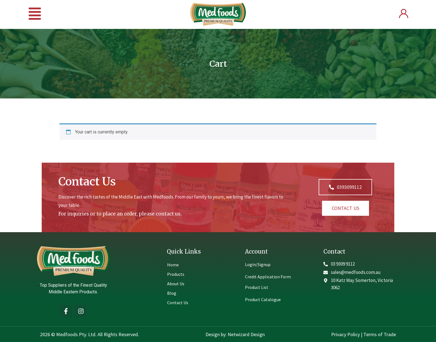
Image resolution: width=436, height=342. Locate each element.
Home (173, 264)
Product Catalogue (263, 299)
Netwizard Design (246, 334)
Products (175, 274)
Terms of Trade (379, 334)
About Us (175, 283)
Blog (171, 293)
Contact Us (177, 302)
